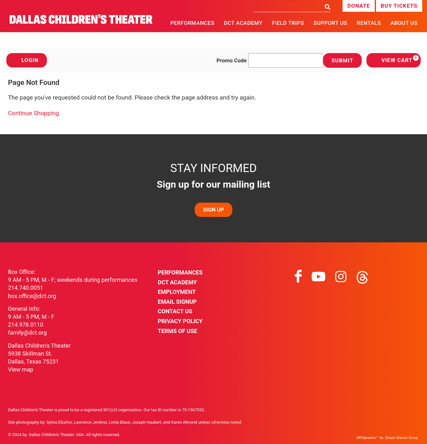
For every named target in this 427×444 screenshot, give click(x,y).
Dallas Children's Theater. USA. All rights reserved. (74, 434)
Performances (180, 272)
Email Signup (177, 301)
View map (20, 369)
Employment (177, 291)
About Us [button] (404, 23)
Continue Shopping (33, 113)
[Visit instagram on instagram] (340, 277)
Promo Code (232, 60)
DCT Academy (243, 23)
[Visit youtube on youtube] (318, 277)
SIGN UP (213, 209)
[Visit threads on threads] (362, 277)
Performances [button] (192, 23)
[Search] (287, 6)
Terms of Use (177, 331)
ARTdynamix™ (367, 438)
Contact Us (175, 311)
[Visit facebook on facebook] (298, 277)
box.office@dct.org (32, 296)
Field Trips (288, 23)
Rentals (369, 23)
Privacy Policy (180, 321)
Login (27, 60)
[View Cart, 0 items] (393, 60)
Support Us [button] (330, 23)
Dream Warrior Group (401, 438)
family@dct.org (27, 332)
